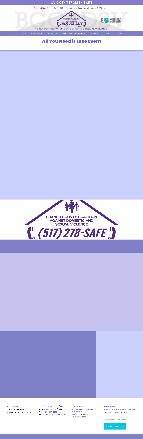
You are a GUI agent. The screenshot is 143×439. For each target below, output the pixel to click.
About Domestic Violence (82, 409)
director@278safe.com (55, 414)
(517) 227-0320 (50, 411)
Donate (119, 33)
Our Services (52, 33)
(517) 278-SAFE (52, 8)
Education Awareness (81, 414)
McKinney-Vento (79, 416)
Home (23, 33)
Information (36, 33)
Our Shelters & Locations (74, 33)
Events (107, 33)
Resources (94, 33)
